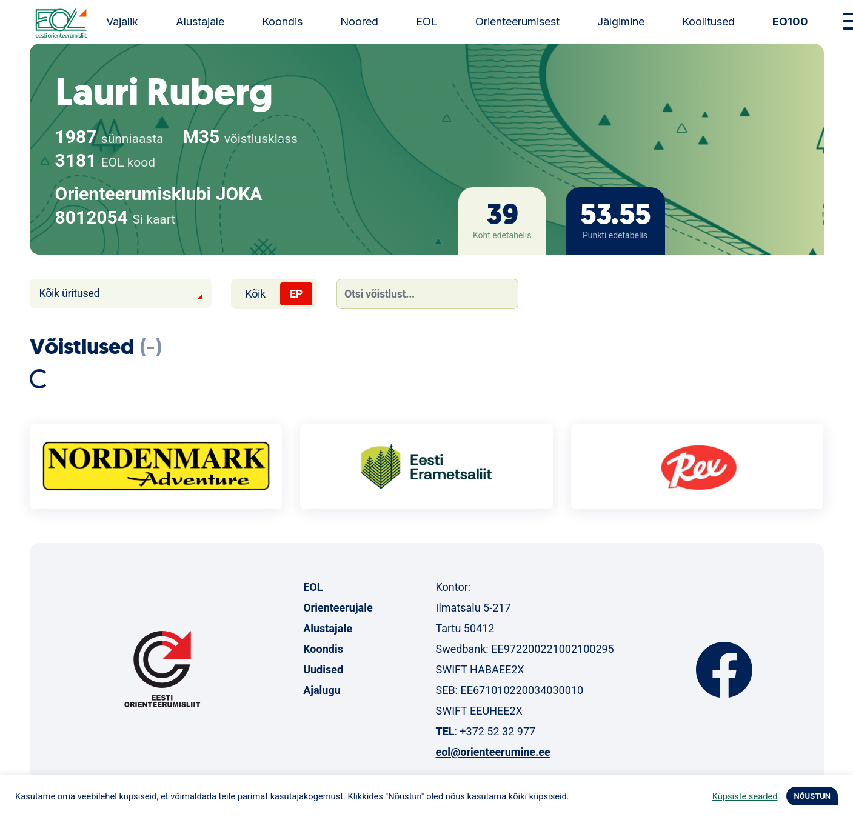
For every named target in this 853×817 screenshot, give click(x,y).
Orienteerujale (338, 607)
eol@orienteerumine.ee (492, 751)
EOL (427, 21)
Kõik (256, 293)
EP (296, 293)
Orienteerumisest (517, 21)
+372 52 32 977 (497, 731)
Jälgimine (620, 21)
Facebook (724, 670)
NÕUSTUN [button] (812, 796)
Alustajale (200, 21)
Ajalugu (322, 690)
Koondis (282, 21)
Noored (359, 21)
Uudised (323, 669)
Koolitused (708, 21)
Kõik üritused (69, 293)
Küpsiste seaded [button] (745, 796)
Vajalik (122, 21)
